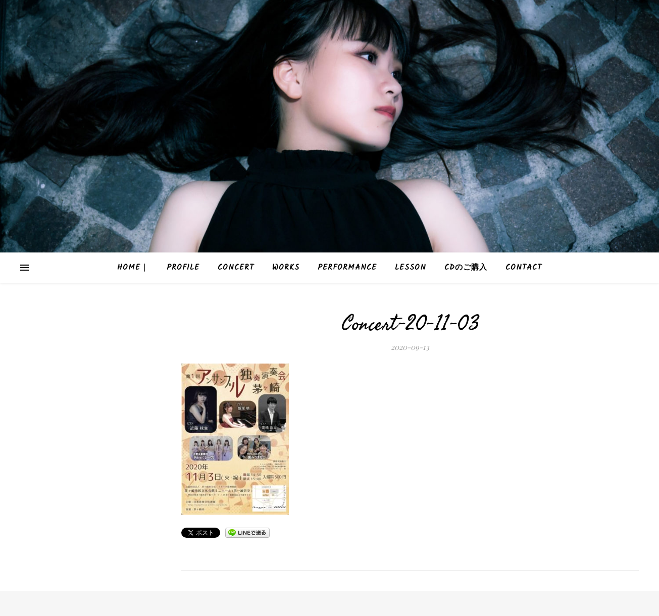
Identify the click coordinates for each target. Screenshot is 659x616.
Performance (347, 268)
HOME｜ (132, 268)
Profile (183, 268)
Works (285, 268)
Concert (236, 268)
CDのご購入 (465, 268)
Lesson (410, 268)
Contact (523, 268)
